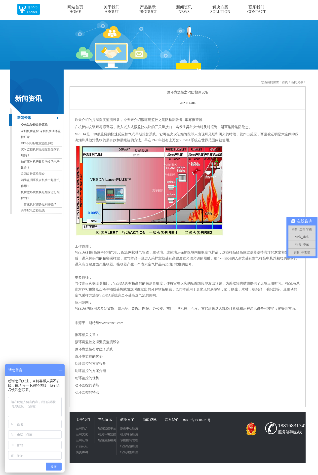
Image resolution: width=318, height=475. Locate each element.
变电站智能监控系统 (34, 125)
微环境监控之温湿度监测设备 (97, 342)
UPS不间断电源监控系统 (37, 143)
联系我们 (172, 420)
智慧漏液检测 (107, 440)
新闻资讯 (24, 118)
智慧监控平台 (107, 428)
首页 (285, 82)
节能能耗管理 (129, 440)
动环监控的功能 (87, 385)
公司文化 (82, 434)
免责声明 (82, 452)
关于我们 (83, 420)
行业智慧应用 (129, 446)
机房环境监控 (107, 434)
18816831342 (290, 426)
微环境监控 (149, 120)
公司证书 (82, 440)
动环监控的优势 (87, 378)
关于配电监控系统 (33, 210)
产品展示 (105, 420)
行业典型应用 (129, 452)
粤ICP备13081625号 (196, 420)
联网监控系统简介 (33, 174)
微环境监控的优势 (89, 356)
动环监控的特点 (87, 392)
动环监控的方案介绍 (90, 371)
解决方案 (127, 420)
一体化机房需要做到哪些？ (39, 204)
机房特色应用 (129, 434)
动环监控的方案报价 (90, 363)
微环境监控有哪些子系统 (94, 349)
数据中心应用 (129, 428)
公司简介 (82, 428)
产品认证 (82, 446)
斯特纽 (94, 323)
